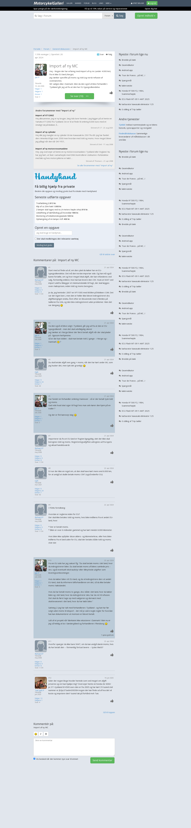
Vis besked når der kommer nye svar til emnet (56, 759)
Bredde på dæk (129, 60)
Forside (37, 49)
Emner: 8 (38, 292)
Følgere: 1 (39, 91)
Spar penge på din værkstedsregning (50, 8)
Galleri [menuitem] (69, 3)
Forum (46, 49)
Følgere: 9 (38, 290)
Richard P (39, 280)
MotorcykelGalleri (48, 3)
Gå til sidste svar (107, 254)
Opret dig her (151, 8)
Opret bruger (137, 3)
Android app (127, 70)
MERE (108, 3)
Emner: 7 (38, 384)
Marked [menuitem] (78, 3)
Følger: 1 (38, 89)
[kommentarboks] (74, 747)
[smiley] (36, 734)
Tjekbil (122, 124)
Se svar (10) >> (79, 96)
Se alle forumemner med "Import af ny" (95, 165)
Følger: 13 (38, 698)
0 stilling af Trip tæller (131, 109)
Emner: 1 (38, 94)
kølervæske (127, 85)
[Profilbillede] (41, 70)
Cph (36, 372)
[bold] (46, 734)
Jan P (37, 335)
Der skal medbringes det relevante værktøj (57, 238)
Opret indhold (146, 15)
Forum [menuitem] (86, 3)
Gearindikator (128, 65)
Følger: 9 (38, 288)
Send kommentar (102, 760)
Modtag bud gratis (44, 245)
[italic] (41, 734)
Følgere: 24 (39, 382)
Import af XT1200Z (44, 115)
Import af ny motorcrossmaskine (51, 148)
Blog (94, 3)
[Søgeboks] (68, 16)
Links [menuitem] (101, 3)
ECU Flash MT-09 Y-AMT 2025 (135, 99)
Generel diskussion (61, 49)
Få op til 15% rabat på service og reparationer (106, 8)
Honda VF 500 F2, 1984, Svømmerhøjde (133, 92)
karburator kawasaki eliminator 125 (138, 104)
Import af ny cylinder (45, 132)
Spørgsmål (126, 80)
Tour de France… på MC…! (133, 75)
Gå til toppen (109, 712)
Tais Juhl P (39, 690)
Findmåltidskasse (127, 133)
